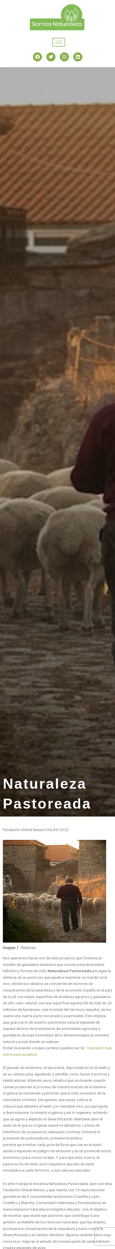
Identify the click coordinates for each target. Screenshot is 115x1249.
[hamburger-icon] (58, 42)
